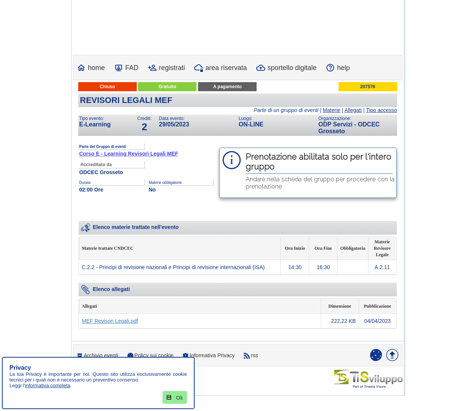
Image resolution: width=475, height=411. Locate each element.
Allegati (353, 110)
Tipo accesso (381, 110)
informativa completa (47, 385)
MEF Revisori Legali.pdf (110, 321)
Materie (331, 110)
